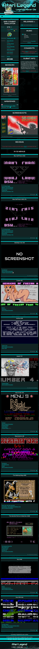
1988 (22, 25)
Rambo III (4, 550)
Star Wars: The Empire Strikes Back (10, 626)
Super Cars (4, 345)
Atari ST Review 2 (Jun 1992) (8, 106)
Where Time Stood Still (7, 187)
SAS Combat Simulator (7, 188)
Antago (3, 423)
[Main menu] (36, 16)
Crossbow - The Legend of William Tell (11, 506)
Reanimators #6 (19, 436)
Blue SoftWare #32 (19, 156)
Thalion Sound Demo (7, 272)
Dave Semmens (11, 49)
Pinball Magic (5, 383)
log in (11, 29)
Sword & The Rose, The (7, 191)
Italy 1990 (4, 348)
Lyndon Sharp (10, 43)
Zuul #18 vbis (19, 597)
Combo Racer (5, 624)
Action (8, 56)
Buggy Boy (4, 190)
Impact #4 (19, 356)
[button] (2, 76)
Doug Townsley (11, 46)
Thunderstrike (5, 464)
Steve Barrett (10, 40)
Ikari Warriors (5, 547)
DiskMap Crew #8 (19, 242)
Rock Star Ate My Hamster (8, 505)
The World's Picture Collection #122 (19, 516)
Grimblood (4, 270)
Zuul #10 (19, 559)
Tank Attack (5, 427)
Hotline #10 (19, 318)
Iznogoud (4, 463)
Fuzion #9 (19, 280)
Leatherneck (5, 549)
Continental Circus (6, 588)
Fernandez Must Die (7, 546)
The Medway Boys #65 (19, 475)
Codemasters (10, 38)
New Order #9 (19, 392)
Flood (3, 308)
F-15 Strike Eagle (6, 186)
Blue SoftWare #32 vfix (19, 199)
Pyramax (4, 309)
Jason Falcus (10, 52)
